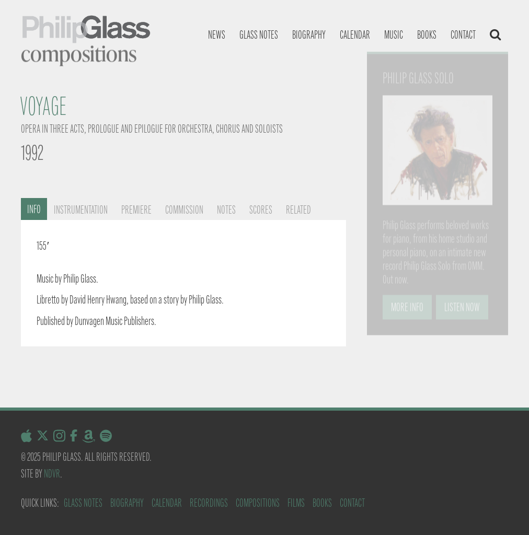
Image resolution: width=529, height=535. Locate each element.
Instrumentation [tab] (81, 209)
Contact (463, 34)
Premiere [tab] (136, 209)
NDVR (52, 473)
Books (426, 34)
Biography (309, 34)
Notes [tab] (226, 209)
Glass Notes (83, 502)
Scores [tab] (260, 209)
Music (393, 34)
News (216, 34)
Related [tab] (298, 209)
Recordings (209, 502)
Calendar (355, 34)
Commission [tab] (184, 209)
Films (296, 502)
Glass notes (258, 34)
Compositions (258, 502)
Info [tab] (34, 209)
